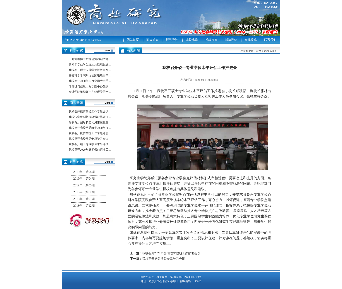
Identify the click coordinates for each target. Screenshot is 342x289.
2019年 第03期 (84, 185)
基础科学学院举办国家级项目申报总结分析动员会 (100, 75)
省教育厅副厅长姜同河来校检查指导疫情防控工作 (100, 122)
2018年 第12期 (84, 205)
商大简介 (152, 39)
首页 (258, 51)
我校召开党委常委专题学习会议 (88, 138)
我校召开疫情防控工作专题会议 (88, 111)
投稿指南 (211, 39)
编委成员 (192, 39)
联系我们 (270, 39)
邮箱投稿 (231, 39)
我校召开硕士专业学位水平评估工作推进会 (96, 144)
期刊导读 (172, 39)
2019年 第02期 (84, 192)
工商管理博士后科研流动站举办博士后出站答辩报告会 (103, 59)
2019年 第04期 (84, 178)
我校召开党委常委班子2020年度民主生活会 (96, 127)
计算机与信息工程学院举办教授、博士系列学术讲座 (101, 86)
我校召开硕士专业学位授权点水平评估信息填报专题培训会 (105, 70)
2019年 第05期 (84, 172)
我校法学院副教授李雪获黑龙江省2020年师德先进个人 (103, 117)
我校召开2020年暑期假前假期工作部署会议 (96, 149)
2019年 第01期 (84, 199)
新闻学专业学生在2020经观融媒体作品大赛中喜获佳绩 (103, 64)
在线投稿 (251, 39)
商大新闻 (269, 51)
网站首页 (133, 39)
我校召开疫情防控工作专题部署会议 (91, 133)
